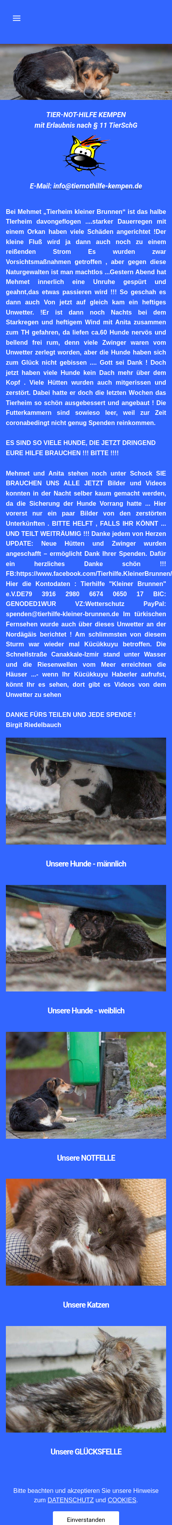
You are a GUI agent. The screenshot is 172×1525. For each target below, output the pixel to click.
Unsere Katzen (86, 1305)
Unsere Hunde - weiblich (85, 1010)
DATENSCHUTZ (70, 1515)
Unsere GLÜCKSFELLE (86, 1451)
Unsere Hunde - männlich (86, 863)
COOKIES (122, 1515)
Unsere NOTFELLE (86, 1158)
